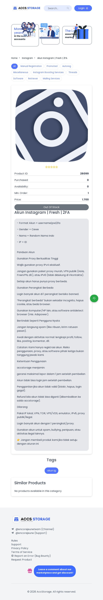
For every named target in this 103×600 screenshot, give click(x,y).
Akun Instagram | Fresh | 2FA (52, 58)
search (68, 8)
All (14, 66)
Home (15, 58)
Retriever (33, 78)
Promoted (52, 66)
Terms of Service (21, 552)
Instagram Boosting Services (48, 72)
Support (16, 544)
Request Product (21, 559)
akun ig (51, 470)
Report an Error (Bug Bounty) (31, 556)
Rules (14, 540)
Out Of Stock (51, 207)
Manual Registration (31, 66)
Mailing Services (51, 78)
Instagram (29, 58)
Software (18, 78)
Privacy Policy (19, 548)
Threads (73, 72)
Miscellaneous (20, 72)
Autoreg (66, 66)
